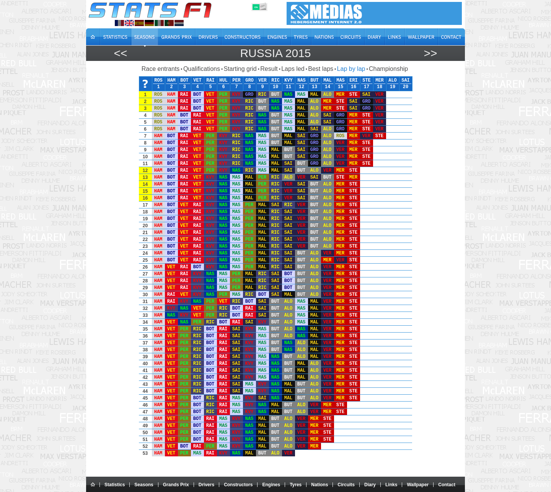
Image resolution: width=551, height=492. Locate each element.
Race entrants (161, 69)
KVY (288, 80)
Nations (319, 484)
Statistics (114, 484)
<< (120, 53)
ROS (158, 80)
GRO (249, 80)
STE (366, 80)
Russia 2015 (275, 53)
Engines (271, 484)
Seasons (143, 484)
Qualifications (201, 69)
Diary (370, 484)
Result (268, 69)
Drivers (206, 484)
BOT (184, 80)
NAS (301, 80)
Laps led (293, 69)
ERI (353, 80)
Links (391, 484)
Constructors (238, 484)
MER (379, 80)
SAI (405, 80)
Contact (446, 484)
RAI (210, 80)
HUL (223, 80)
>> (430, 53)
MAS (340, 80)
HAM (171, 80)
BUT (314, 80)
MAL (327, 80)
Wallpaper (418, 484)
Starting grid (239, 69)
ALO (392, 80)
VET (197, 80)
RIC (275, 80)
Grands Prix (176, 484)
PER (236, 80)
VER (262, 80)
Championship (388, 69)
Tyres (296, 484)
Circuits (346, 484)
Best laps (320, 69)
